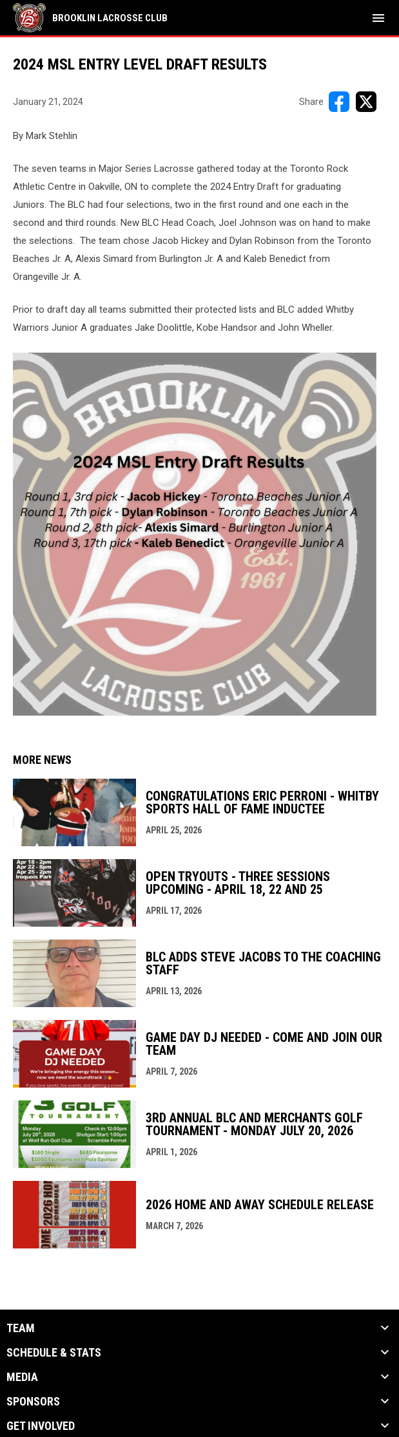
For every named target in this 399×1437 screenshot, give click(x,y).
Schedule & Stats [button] (53, 1352)
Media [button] (22, 1377)
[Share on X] (366, 101)
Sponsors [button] (33, 1401)
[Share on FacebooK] (339, 101)
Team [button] (20, 1328)
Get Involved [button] (40, 1426)
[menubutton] (378, 18)
